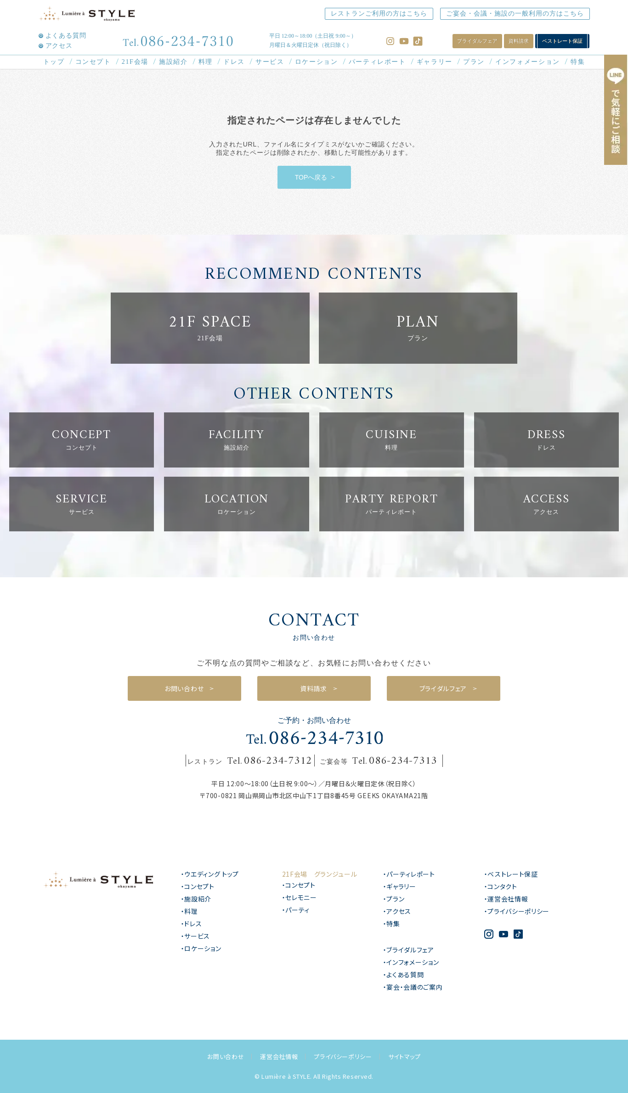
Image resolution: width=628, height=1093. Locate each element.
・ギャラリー (399, 886)
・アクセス (397, 911)
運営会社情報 (279, 1056)
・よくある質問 (403, 974)
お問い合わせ (225, 1056)
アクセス (59, 46)
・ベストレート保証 (511, 874)
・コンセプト (198, 886)
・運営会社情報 (506, 898)
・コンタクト (500, 886)
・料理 (189, 911)
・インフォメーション (411, 962)
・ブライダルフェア (408, 949)
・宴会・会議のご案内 (413, 987)
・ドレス (191, 923)
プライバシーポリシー (343, 1056)
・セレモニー (299, 897)
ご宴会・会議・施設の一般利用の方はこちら (515, 13)
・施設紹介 (196, 898)
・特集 (391, 923)
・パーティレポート (409, 874)
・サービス (195, 936)
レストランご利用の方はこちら (379, 13)
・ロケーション (201, 948)
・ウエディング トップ (210, 874)
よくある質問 (66, 36)
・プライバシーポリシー (517, 911)
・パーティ (296, 909)
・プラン (394, 898)
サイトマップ (404, 1056)
